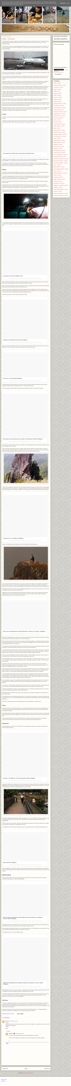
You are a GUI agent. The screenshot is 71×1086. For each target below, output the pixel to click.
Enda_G (7, 1021)
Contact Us (3, 1081)
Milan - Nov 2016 (57, 83)
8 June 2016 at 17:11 (13, 1021)
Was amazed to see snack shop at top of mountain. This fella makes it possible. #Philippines (23, 439)
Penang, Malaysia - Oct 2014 (59, 107)
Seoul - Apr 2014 (57, 119)
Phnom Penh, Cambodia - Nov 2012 (61, 158)
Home (26, 1068)
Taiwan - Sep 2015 (57, 99)
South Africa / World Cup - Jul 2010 (61, 195)
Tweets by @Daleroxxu (58, 72)
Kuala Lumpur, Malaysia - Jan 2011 (61, 189)
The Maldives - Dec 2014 (59, 105)
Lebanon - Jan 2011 (58, 191)
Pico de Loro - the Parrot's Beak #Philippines (12, 378)
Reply (7, 1028)
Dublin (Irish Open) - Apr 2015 (60, 103)
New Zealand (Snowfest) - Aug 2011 (61, 168)
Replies (8, 1031)
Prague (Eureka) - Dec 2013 (59, 132)
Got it (68, 3)
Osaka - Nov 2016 (57, 89)
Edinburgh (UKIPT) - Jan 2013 (60, 156)
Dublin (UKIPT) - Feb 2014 (59, 126)
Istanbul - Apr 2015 (57, 101)
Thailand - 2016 (57, 91)
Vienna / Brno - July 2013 (59, 146)
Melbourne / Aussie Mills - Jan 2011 (61, 185)
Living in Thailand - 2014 (59, 109)
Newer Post (5, 1068)
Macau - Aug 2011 (57, 170)
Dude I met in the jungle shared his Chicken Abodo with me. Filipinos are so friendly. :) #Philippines (24, 631)
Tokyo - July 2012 (57, 164)
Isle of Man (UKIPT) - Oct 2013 (60, 136)
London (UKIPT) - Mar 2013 (59, 152)
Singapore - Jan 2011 (58, 187)
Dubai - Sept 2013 (57, 138)
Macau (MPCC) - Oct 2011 (59, 166)
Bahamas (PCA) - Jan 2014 (59, 130)
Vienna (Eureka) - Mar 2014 (59, 124)
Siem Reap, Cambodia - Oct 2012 (60, 160)
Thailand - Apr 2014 (58, 121)
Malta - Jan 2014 (57, 128)
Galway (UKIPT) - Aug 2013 (59, 140)
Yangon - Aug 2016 (57, 93)
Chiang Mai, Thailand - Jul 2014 (60, 111)
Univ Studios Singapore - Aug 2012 (61, 162)
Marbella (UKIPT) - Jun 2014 (59, 113)
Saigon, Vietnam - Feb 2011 (59, 179)
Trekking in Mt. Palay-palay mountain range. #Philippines (15, 340)
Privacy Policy (4, 1079)
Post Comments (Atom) (28, 1073)
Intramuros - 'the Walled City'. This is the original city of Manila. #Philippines (19, 778)
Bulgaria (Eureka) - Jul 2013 (59, 142)
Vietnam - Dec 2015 (58, 97)
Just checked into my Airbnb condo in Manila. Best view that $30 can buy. (18, 153)
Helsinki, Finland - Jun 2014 (59, 115)
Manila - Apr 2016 (57, 95)
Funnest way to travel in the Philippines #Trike (13, 276)
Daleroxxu (11, 1033)
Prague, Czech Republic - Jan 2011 (61, 193)
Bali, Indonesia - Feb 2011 (59, 183)
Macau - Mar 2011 (57, 175)
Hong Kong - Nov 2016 (58, 87)
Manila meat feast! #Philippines (9, 862)
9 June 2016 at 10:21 (19, 1033)
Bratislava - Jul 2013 (58, 148)
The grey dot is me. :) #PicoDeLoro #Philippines (13, 538)
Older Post (46, 1068)
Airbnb (10, 117)
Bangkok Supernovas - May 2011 (60, 173)
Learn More (62, 3)
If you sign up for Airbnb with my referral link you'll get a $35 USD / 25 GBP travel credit (19, 163)
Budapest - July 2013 (58, 144)
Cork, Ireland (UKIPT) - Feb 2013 (60, 154)
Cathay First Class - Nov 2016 (60, 85)
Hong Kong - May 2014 (58, 117)
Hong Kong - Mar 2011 (58, 177)
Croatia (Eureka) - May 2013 (59, 150)
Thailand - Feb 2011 (58, 181)
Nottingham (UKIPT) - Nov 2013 (60, 134)
